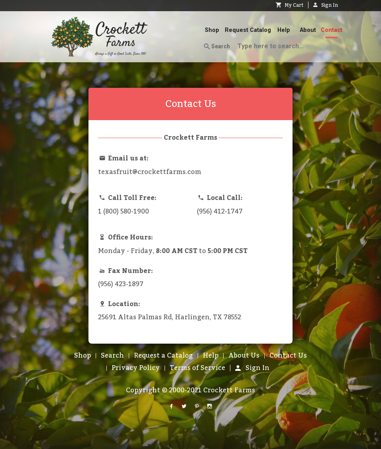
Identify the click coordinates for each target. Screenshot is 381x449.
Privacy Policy (136, 368)
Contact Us (288, 355)
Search (217, 47)
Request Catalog (248, 30)
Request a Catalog (163, 355)
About (308, 30)
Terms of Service (197, 368)
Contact (331, 30)
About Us (243, 355)
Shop (212, 30)
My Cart (289, 5)
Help (283, 30)
